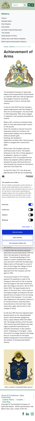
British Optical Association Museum (13, 42)
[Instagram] (32, 414)
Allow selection (17, 237)
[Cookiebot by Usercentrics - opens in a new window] (25, 176)
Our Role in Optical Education (11, 30)
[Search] (17, 5)
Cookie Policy (8, 400)
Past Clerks (5, 27)
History (4, 18)
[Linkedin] (27, 414)
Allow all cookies (17, 232)
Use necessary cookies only (17, 243)
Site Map (6, 402)
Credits (19, 400)
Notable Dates (6, 21)
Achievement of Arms (9, 36)
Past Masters (6, 24)
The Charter (5, 33)
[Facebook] (23, 414)
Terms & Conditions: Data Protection (12, 396)
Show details (26, 227)
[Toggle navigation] (32, 5)
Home (6, 47)
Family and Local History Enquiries (13, 39)
